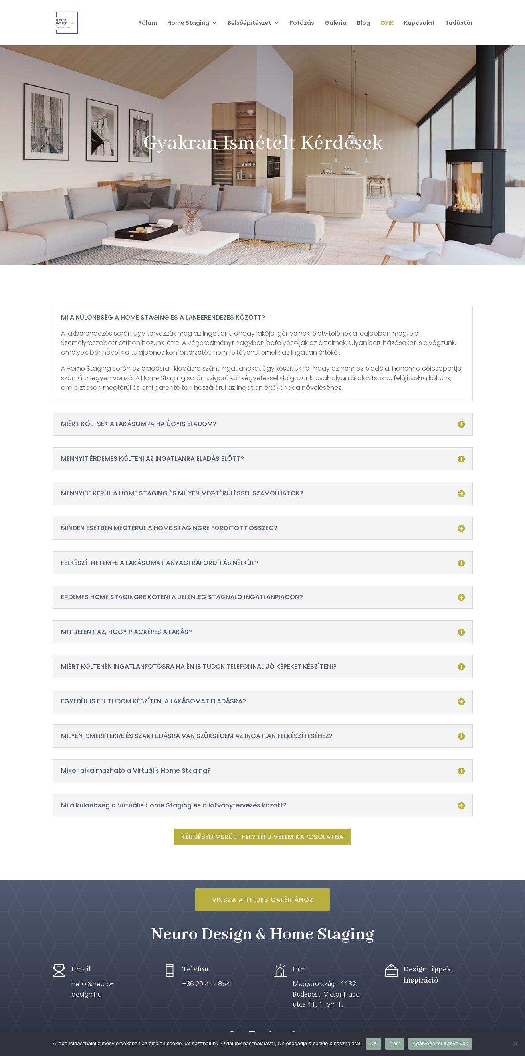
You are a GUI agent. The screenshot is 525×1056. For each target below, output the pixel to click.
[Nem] (515, 1044)
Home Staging (188, 23)
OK (373, 1043)
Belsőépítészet (249, 23)
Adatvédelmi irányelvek (440, 1043)
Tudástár (459, 23)
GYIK (387, 23)
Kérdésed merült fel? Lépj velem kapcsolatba (262, 836)
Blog (363, 23)
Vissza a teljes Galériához (262, 899)
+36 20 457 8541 (207, 984)
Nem (394, 1043)
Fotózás (302, 23)
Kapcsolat (419, 23)
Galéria (336, 23)
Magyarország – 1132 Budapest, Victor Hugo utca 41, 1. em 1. (326, 994)
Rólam (147, 23)
